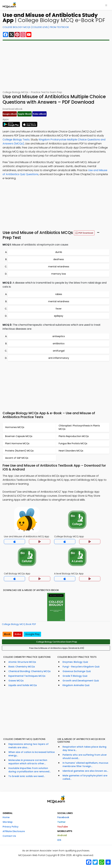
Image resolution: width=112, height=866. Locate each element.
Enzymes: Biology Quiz (75, 662)
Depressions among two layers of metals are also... (28, 745)
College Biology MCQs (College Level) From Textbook (36, 27)
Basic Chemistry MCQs (21, 666)
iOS (59, 840)
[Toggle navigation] (106, 5)
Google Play (32, 634)
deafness (58, 259)
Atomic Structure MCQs (22, 662)
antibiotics (58, 343)
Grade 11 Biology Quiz (75, 676)
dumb (58, 252)
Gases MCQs (16, 680)
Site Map (8, 822)
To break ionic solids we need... (26, 776)
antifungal (58, 350)
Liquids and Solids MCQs (22, 685)
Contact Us (9, 836)
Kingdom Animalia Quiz (76, 685)
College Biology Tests (16, 139)
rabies (58, 294)
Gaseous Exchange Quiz (77, 671)
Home (6, 817)
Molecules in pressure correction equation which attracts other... (27, 762)
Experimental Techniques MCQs (26, 676)
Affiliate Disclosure (14, 831)
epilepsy (58, 315)
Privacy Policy (10, 826)
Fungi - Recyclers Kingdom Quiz (81, 666)
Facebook (63, 817)
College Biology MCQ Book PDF (19, 624)
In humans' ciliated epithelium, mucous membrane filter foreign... (85, 764)
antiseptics (58, 336)
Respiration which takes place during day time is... (84, 748)
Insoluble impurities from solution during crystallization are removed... (29, 770)
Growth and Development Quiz (81, 680)
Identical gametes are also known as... (85, 770)
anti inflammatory (58, 358)
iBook (7, 634)
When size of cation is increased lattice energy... (31, 753)
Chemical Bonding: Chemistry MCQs (29, 671)
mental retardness (58, 266)
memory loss (58, 273)
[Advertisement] (56, 65)
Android (62, 835)
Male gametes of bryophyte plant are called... (85, 777)
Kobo (18, 634)
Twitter (61, 822)
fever (59, 308)
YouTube (62, 826)
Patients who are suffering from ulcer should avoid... (85, 756)
